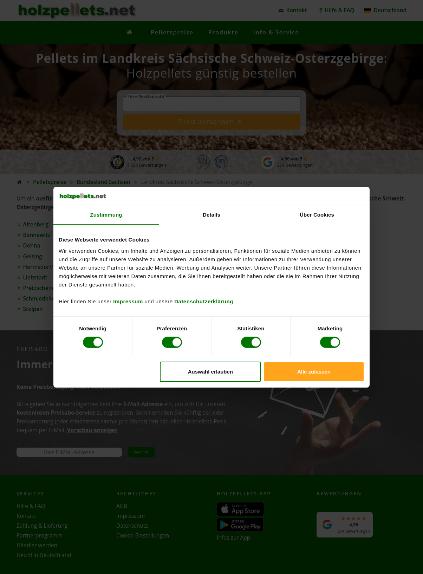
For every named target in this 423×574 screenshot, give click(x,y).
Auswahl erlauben (210, 372)
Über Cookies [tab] (317, 215)
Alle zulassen (314, 372)
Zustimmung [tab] (106, 215)
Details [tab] (211, 215)
